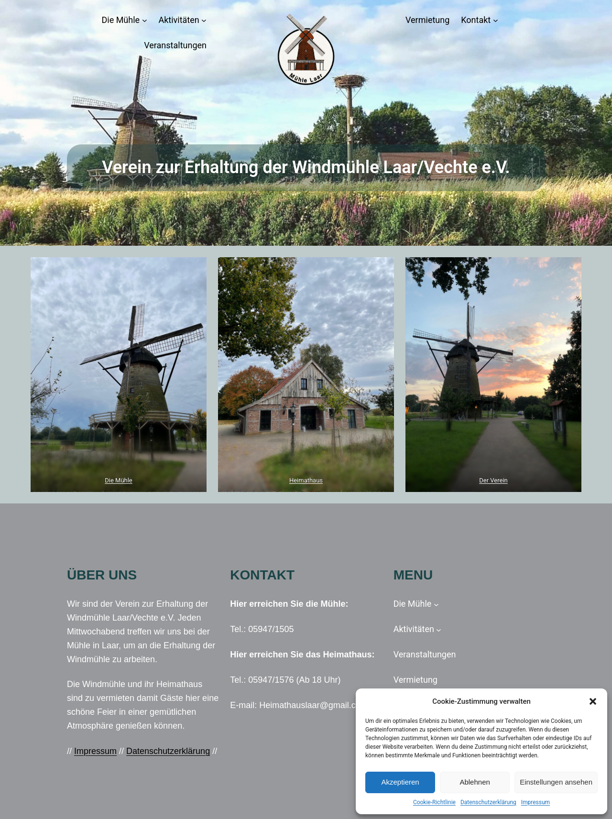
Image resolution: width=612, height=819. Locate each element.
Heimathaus (306, 480)
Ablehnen (474, 782)
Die (110, 480)
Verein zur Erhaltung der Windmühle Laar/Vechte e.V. (306, 167)
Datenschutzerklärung (488, 802)
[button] (593, 701)
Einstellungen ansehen (556, 782)
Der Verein (493, 480)
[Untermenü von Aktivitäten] (204, 20)
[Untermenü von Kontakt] (495, 20)
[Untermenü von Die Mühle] (144, 20)
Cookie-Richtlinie (434, 802)
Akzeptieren (400, 782)
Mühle (123, 480)
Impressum (535, 802)
